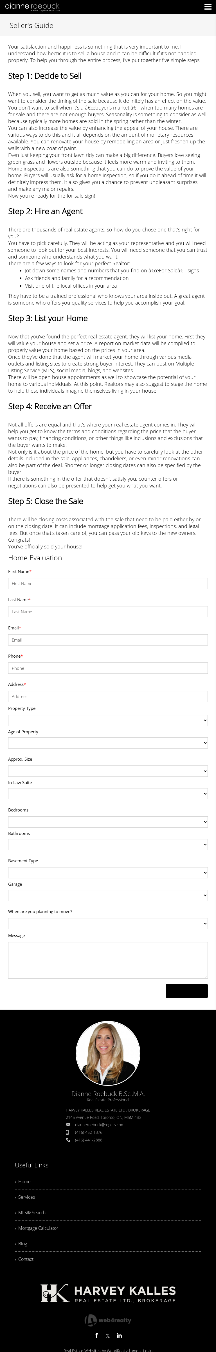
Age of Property (23, 731)
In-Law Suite (20, 782)
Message (16, 935)
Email (14, 628)
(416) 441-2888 (88, 1140)
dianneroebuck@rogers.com (99, 1124)
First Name (20, 571)
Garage (15, 884)
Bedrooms (18, 810)
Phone (15, 656)
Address (17, 684)
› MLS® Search (30, 1212)
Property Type (21, 708)
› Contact (24, 1259)
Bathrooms (19, 833)
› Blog (21, 1244)
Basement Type (23, 860)
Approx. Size (20, 759)
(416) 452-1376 (88, 1132)
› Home (23, 1181)
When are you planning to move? (40, 911)
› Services (25, 1197)
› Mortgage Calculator (36, 1228)
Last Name (19, 599)
